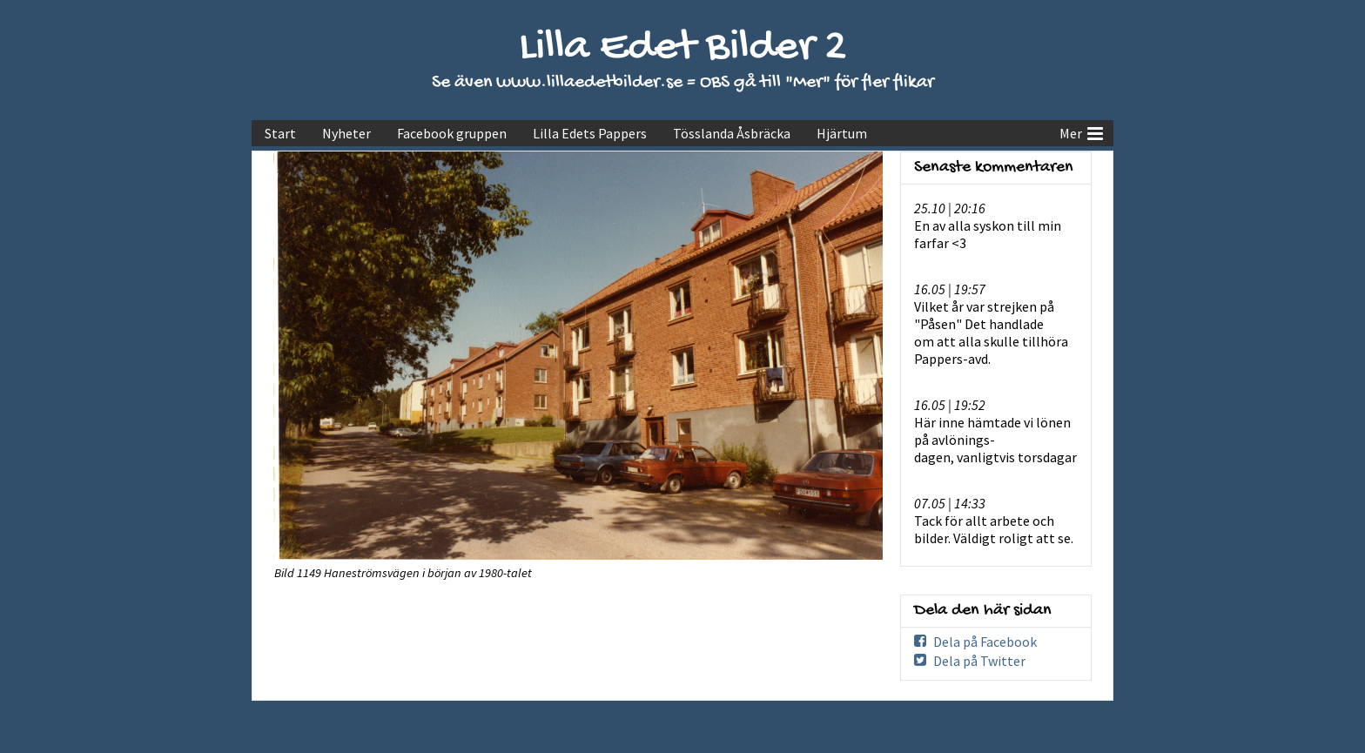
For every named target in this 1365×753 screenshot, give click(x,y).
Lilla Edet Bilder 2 (683, 48)
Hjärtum (842, 133)
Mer (1081, 131)
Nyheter (346, 133)
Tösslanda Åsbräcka (731, 133)
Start (280, 133)
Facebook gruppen (452, 133)
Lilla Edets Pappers (590, 133)
